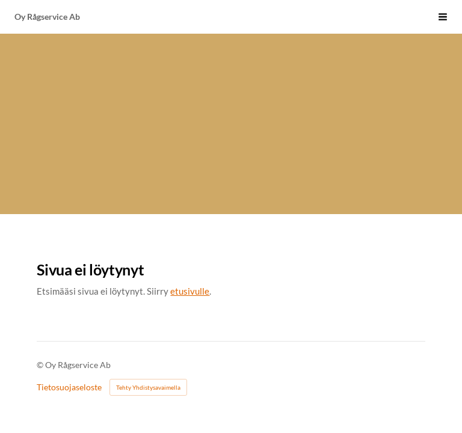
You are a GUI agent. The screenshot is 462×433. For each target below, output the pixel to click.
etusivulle (189, 291)
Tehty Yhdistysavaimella (148, 387)
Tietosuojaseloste (69, 387)
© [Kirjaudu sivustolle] (41, 365)
